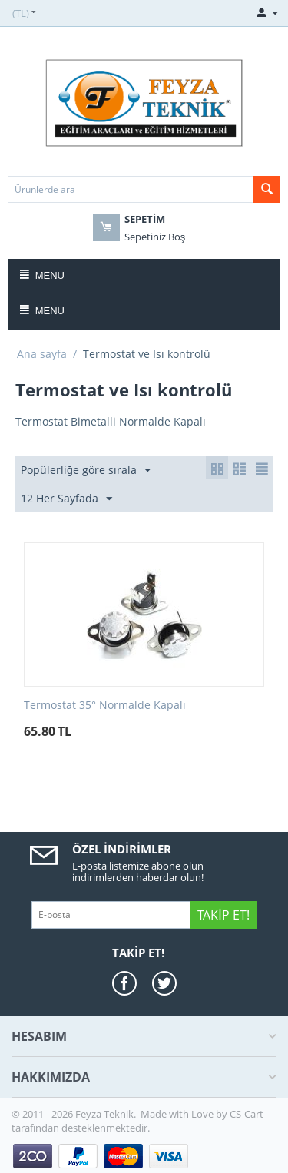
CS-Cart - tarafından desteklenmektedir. (140, 1121)
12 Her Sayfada (66, 499)
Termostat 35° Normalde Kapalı (105, 705)
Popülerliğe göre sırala (86, 470)
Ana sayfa (42, 353)
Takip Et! (223, 914)
